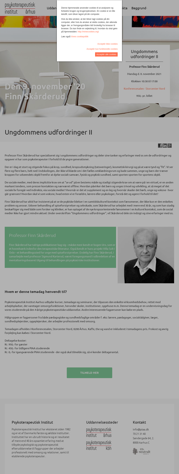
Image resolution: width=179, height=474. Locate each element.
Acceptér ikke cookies (107, 44)
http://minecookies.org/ (88, 31)
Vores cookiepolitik (79, 36)
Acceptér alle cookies (106, 54)
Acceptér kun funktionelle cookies (102, 49)
